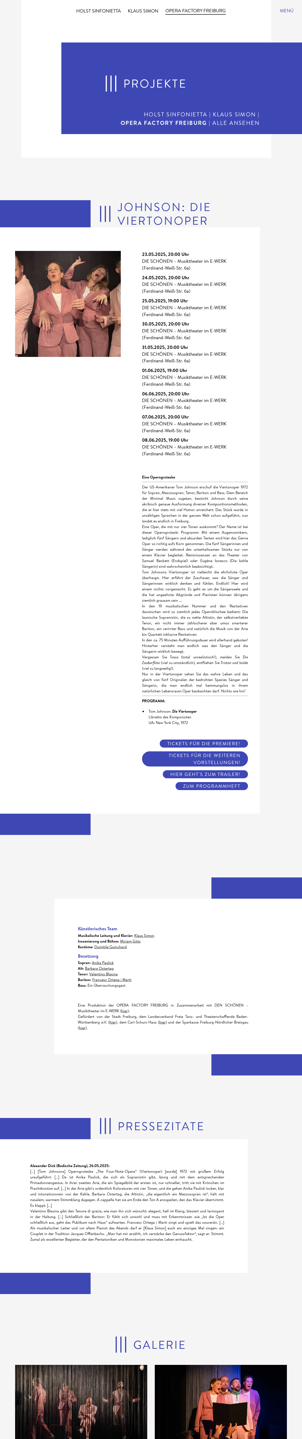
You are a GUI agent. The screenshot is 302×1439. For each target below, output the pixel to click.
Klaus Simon (143, 11)
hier (124, 1010)
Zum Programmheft (211, 786)
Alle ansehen (236, 123)
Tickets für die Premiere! (203, 743)
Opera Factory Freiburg (195, 10)
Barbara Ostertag (99, 968)
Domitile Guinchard (110, 946)
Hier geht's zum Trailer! (205, 774)
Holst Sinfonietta (98, 11)
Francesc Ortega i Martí (111, 979)
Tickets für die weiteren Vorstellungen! (204, 759)
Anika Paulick (103, 962)
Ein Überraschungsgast (107, 985)
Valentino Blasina (103, 974)
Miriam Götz (130, 941)
